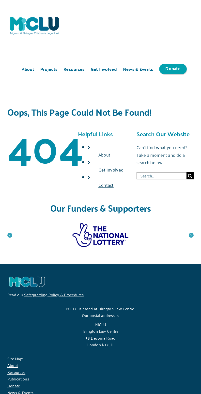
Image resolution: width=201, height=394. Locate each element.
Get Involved (111, 169)
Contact (106, 185)
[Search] (190, 175)
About (104, 154)
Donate (13, 385)
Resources (16, 372)
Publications (18, 378)
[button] (9, 235)
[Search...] (161, 175)
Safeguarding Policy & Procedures (54, 294)
